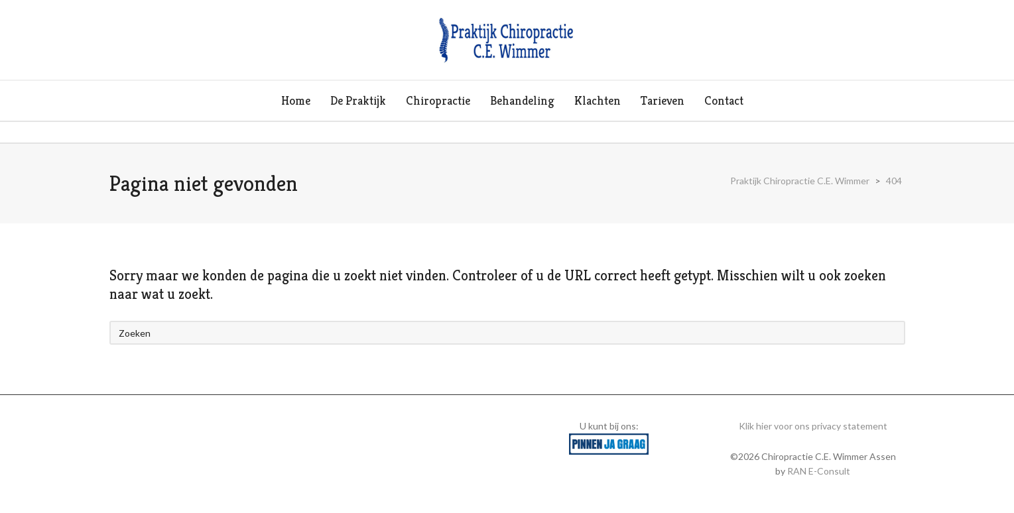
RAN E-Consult (818, 471)
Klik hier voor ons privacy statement (813, 425)
